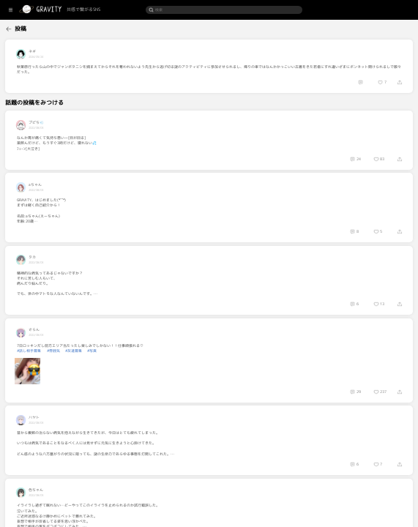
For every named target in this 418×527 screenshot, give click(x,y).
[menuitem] (26, 28)
